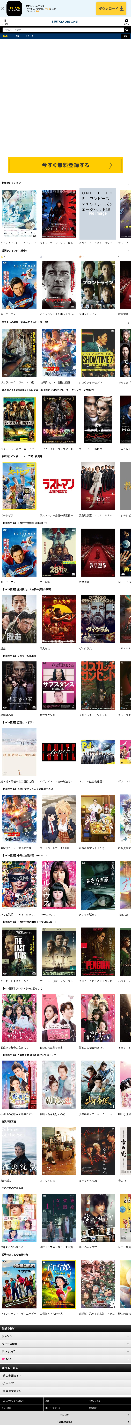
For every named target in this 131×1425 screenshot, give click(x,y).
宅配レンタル (94, 1404)
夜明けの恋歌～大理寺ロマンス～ (20, 1117)
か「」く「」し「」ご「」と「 (18, 247)
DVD (5, 40)
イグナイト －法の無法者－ (56, 785)
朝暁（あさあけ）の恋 (52, 1117)
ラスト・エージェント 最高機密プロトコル (65, 247)
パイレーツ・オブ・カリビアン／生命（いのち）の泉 (31, 452)
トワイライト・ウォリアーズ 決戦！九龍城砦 (66, 452)
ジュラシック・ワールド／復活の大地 (22, 386)
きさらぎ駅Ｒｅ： (89, 918)
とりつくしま (47, 1184)
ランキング (65, 1355)
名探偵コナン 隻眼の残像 (55, 386)
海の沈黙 (6, 1184)
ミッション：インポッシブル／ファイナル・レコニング (72, 317)
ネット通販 (6, 1411)
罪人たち (45, 652)
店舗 (47, 1404)
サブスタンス (47, 718)
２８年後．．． (49, 585)
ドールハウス (47, 918)
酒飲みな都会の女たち (92, 1051)
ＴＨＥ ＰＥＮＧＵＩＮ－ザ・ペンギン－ (103, 984)
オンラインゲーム (52, 1411)
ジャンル (65, 1340)
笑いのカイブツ (88, 1250)
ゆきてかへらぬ (88, 1184)
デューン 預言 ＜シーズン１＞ (59, 984)
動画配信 (93, 1411)
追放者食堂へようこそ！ (93, 851)
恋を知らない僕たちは (13, 1250)
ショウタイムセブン (90, 386)
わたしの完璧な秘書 (51, 1051)
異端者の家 (7, 718)
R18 (125, 40)
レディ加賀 (124, 1250)
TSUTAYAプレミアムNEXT (13, 1404)
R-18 (65, 1363)
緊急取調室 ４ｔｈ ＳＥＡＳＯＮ (99, 519)
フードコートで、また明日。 (56, 851)
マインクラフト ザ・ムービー (18, 1317)
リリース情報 (65, 1347)
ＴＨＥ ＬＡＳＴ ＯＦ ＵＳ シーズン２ (26, 984)
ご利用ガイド (12, 1379)
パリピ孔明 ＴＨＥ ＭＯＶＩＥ (20, 918)
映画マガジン (12, 1394)
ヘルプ (8, 1387)
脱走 (3, 652)
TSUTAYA (94, 1418)
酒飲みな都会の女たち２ (15, 1051)
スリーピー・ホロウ (90, 452)
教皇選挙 (123, 317)
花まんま (123, 918)
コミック (29, 40)
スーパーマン (8, 317)
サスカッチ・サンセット (93, 718)
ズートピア (7, 519)
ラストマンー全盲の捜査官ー (56, 519)
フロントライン (88, 317)
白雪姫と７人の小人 (51, 1317)
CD (17, 40)
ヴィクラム (85, 652)
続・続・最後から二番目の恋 (17, 785)
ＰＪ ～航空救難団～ (92, 785)
